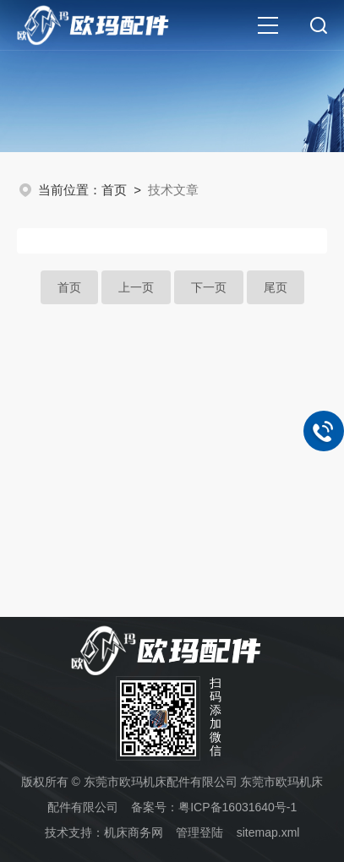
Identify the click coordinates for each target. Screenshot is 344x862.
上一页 (136, 287)
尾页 (275, 287)
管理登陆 (199, 832)
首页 (114, 190)
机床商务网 (133, 832)
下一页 (209, 287)
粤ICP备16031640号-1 (237, 807)
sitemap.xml (268, 832)
